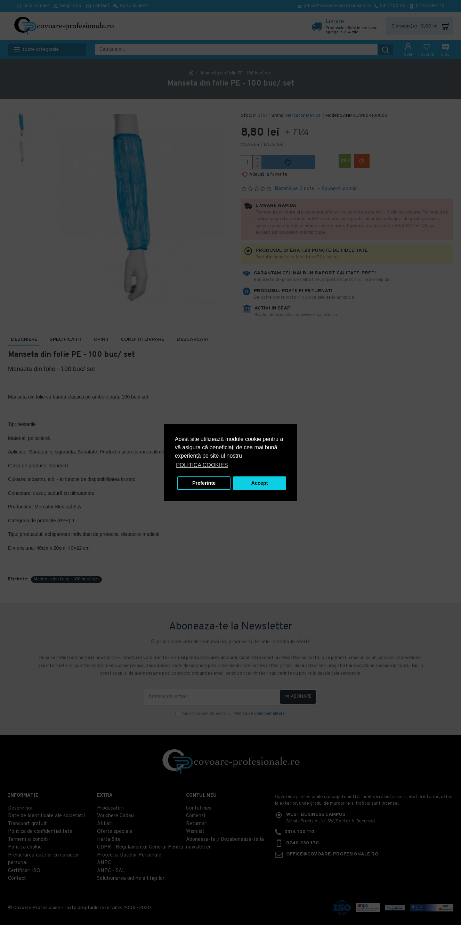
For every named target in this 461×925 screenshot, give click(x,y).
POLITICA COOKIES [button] (202, 465)
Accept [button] (259, 483)
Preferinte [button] (204, 483)
